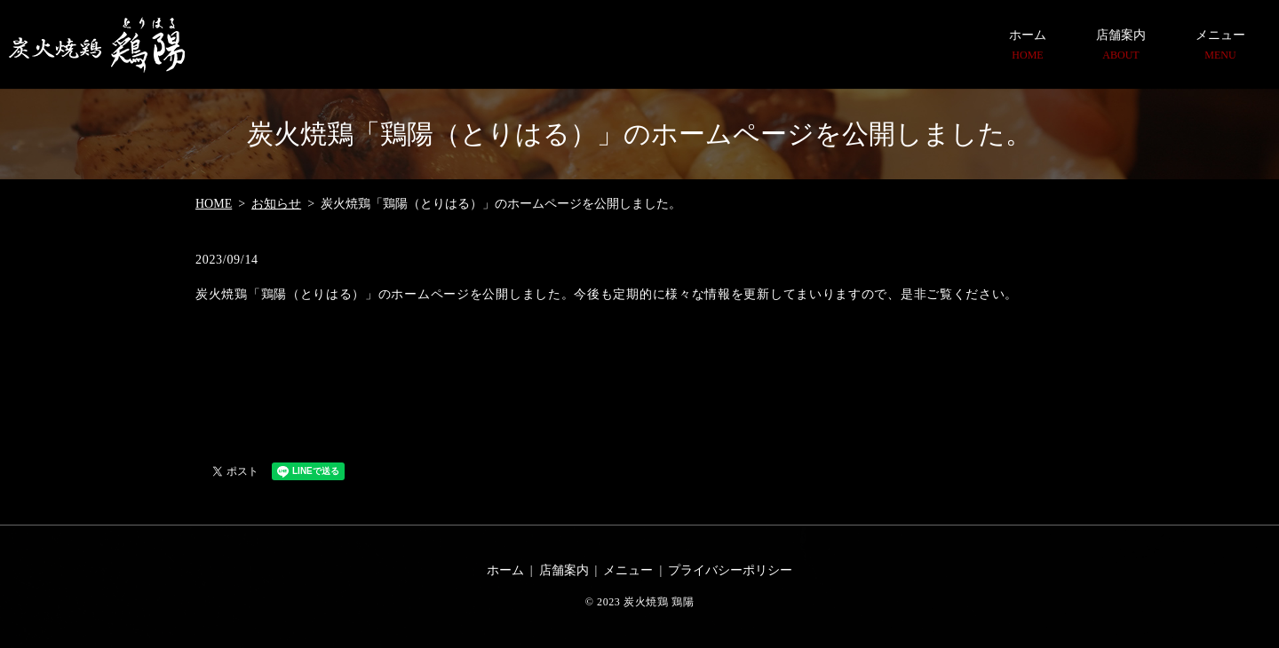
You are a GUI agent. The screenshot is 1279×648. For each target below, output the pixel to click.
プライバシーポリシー (730, 570)
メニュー (1220, 45)
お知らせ (276, 203)
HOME (213, 203)
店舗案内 (1121, 45)
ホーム (1027, 45)
